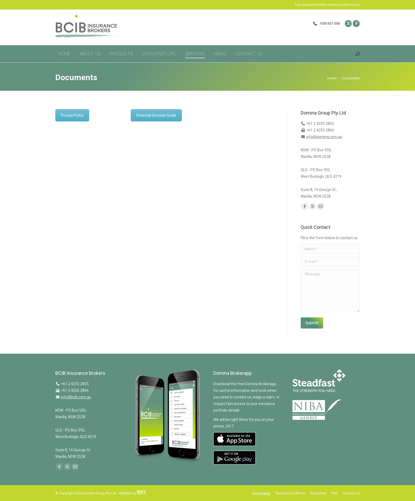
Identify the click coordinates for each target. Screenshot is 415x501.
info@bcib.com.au (76, 397)
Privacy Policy (72, 115)
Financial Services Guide (156, 115)
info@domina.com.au (324, 137)
